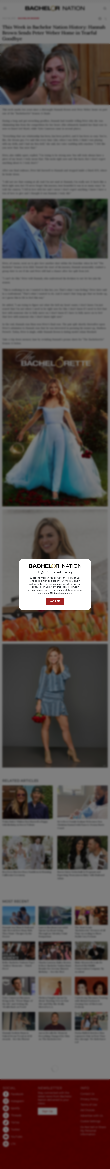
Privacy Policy (38, 586)
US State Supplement (61, 592)
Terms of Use (74, 577)
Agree (55, 601)
